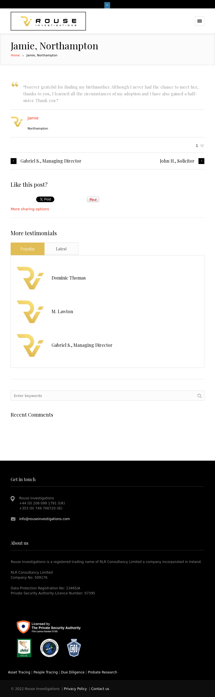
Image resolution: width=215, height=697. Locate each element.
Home (15, 55)
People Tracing (46, 672)
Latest (61, 248)
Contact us (100, 689)
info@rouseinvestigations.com (44, 519)
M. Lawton (62, 311)
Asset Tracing (19, 672)
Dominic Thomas (69, 278)
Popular (27, 248)
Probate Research (102, 672)
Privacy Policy (75, 689)
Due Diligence (73, 672)
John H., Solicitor (177, 161)
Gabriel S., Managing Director (50, 161)
